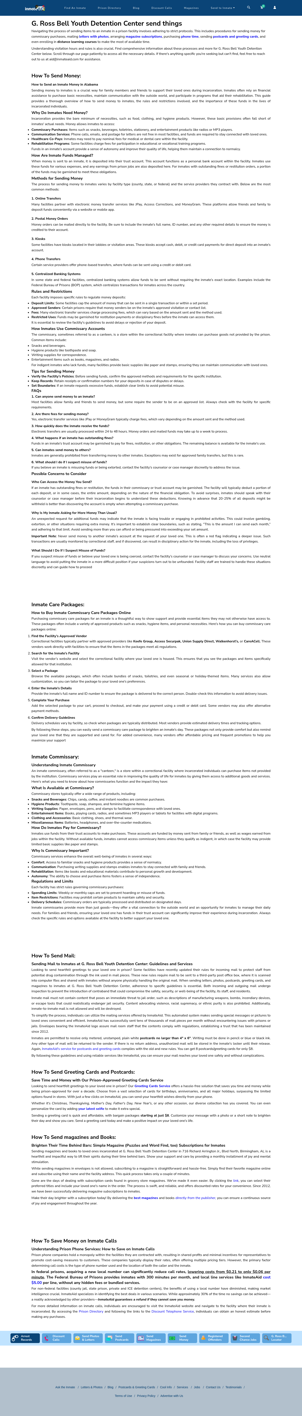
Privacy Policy (146, 1395)
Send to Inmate (223, 8)
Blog (136, 8)
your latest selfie (91, 1108)
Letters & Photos (92, 1387)
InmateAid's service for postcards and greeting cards (81, 1049)
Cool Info (166, 1387)
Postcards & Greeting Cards (136, 1387)
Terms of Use (123, 1395)
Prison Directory (109, 8)
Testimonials (233, 1387)
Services (183, 1387)
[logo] (35, 14)
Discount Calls (161, 8)
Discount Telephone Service (172, 1311)
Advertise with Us (171, 1395)
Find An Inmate (75, 8)
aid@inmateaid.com (64, 59)
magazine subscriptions (144, 36)
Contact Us (213, 1387)
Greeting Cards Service (152, 1086)
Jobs (197, 1387)
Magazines (191, 8)
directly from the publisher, (196, 1198)
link (236, 1180)
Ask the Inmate (65, 1387)
